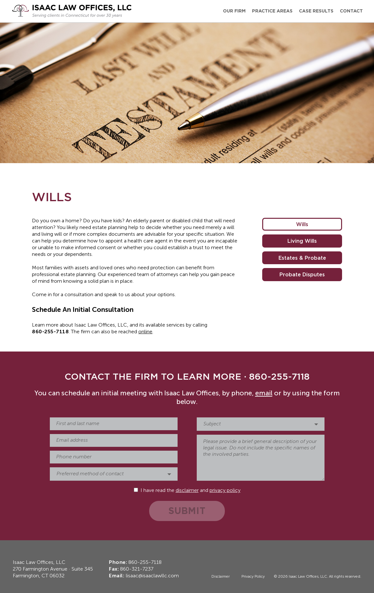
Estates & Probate (302, 258)
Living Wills (302, 241)
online (145, 332)
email (263, 393)
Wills (302, 224)
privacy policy (225, 490)
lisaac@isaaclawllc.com (152, 576)
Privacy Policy (253, 577)
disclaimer (187, 490)
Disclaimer (220, 577)
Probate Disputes (302, 274)
